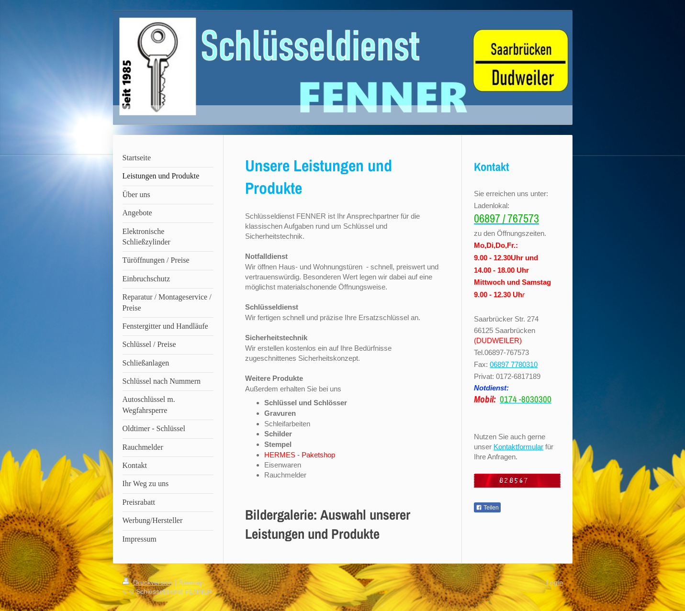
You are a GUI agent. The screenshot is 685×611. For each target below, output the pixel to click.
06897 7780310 (514, 364)
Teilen (487, 507)
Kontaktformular (518, 447)
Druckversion (149, 582)
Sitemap (191, 582)
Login (554, 582)
